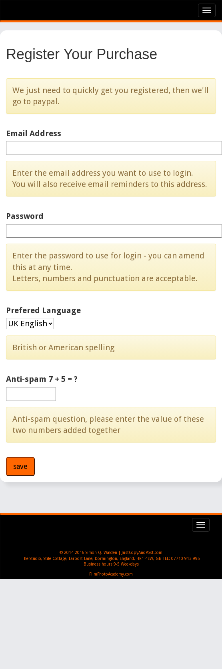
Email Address (33, 133)
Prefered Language (43, 310)
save (20, 466)
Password (25, 216)
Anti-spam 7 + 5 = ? (42, 379)
